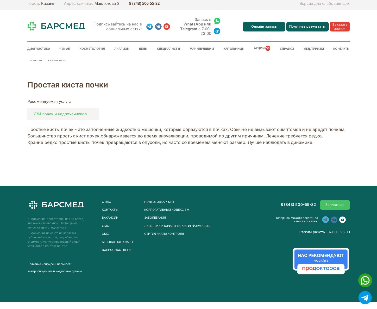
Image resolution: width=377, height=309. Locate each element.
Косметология (92, 48)
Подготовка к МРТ (159, 202)
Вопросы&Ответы (116, 250)
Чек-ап (64, 48)
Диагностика (38, 48)
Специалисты (168, 48)
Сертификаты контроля (164, 233)
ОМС (105, 233)
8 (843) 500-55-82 (144, 3)
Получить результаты (307, 26)
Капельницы (234, 48)
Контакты (341, 48)
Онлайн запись (264, 26)
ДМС (105, 226)
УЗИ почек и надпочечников (60, 113)
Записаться (335, 205)
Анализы (122, 48)
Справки (287, 48)
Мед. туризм (313, 48)
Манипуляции (202, 48)
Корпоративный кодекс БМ (166, 209)
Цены (143, 48)
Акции (262, 48)
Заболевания (155, 217)
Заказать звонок (339, 26)
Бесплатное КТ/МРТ (117, 242)
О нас (106, 202)
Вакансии (110, 217)
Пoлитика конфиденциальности (49, 264)
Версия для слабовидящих (325, 3)
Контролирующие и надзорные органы (54, 271)
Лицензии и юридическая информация (177, 226)
